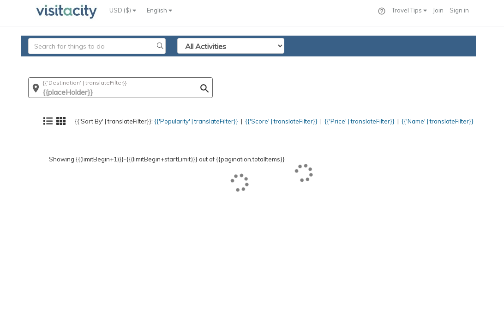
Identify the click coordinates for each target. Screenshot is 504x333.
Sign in (459, 10)
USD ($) (122, 10)
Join (438, 10)
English (159, 10)
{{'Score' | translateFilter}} (266, 62)
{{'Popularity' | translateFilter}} (175, 62)
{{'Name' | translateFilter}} (432, 62)
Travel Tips (409, 10)
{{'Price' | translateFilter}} (349, 62)
